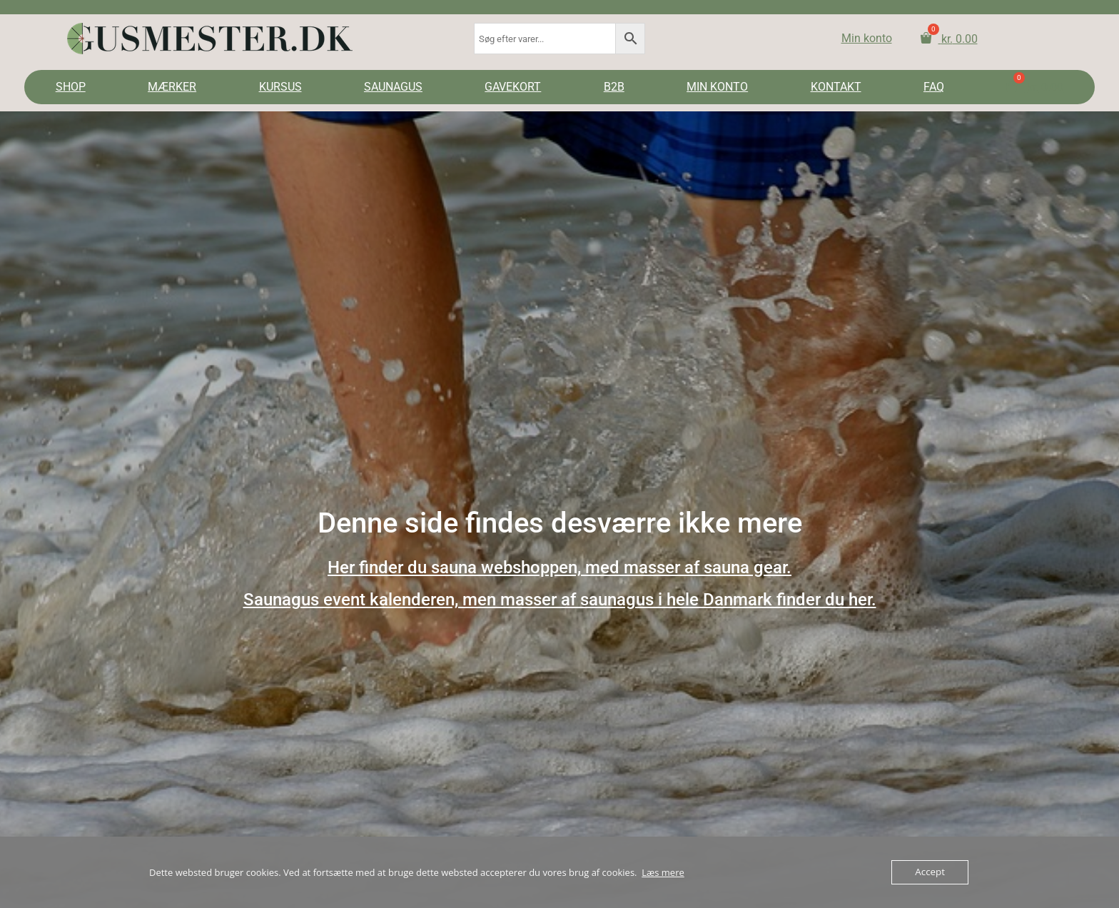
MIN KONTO (717, 87)
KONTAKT (836, 87)
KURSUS (280, 87)
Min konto (866, 38)
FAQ (933, 87)
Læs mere (663, 872)
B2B (614, 87)
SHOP (71, 87)
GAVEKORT (513, 87)
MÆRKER (172, 87)
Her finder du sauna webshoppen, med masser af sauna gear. (559, 567)
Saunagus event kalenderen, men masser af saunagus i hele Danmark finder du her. (559, 600)
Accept (930, 872)
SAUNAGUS (393, 87)
